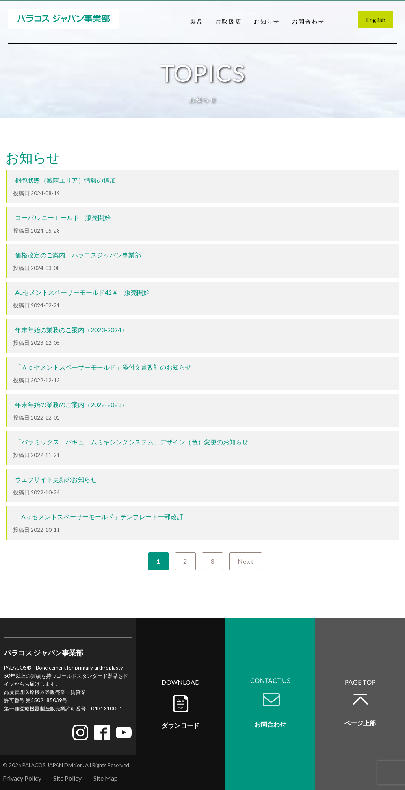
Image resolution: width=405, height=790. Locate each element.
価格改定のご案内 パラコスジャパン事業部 (78, 255)
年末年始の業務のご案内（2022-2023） (71, 404)
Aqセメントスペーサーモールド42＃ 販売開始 (82, 292)
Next (246, 561)
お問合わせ (308, 21)
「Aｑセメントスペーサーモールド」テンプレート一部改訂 (99, 516)
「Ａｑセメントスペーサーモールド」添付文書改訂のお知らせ (103, 367)
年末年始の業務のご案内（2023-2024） (71, 329)
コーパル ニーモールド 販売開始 (63, 217)
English (375, 19)
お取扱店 (229, 21)
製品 (197, 21)
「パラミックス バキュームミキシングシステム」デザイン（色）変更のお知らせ (131, 442)
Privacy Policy (22, 778)
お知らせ (267, 21)
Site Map (105, 778)
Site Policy (67, 778)
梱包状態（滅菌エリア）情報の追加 (65, 180)
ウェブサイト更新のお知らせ (56, 479)
